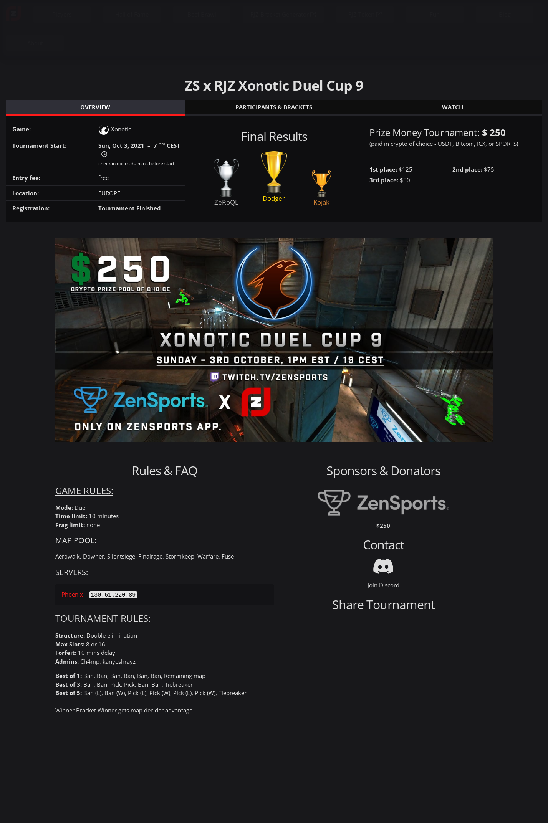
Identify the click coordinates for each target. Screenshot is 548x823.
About (35, 43)
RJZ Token (365, 14)
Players (61, 14)
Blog (505, 14)
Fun (435, 14)
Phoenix (72, 594)
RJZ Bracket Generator (283, 14)
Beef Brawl (201, 14)
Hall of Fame (132, 14)
